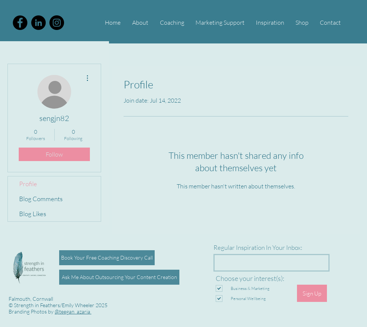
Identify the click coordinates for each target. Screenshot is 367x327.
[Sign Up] (312, 293)
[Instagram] (56, 22)
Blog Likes (32, 214)
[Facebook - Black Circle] (20, 22)
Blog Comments (41, 199)
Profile (28, 184)
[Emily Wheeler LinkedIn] (38, 22)
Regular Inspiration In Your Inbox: (257, 247)
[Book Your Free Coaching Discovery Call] (107, 257)
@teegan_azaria (73, 311)
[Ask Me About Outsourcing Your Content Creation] (119, 277)
